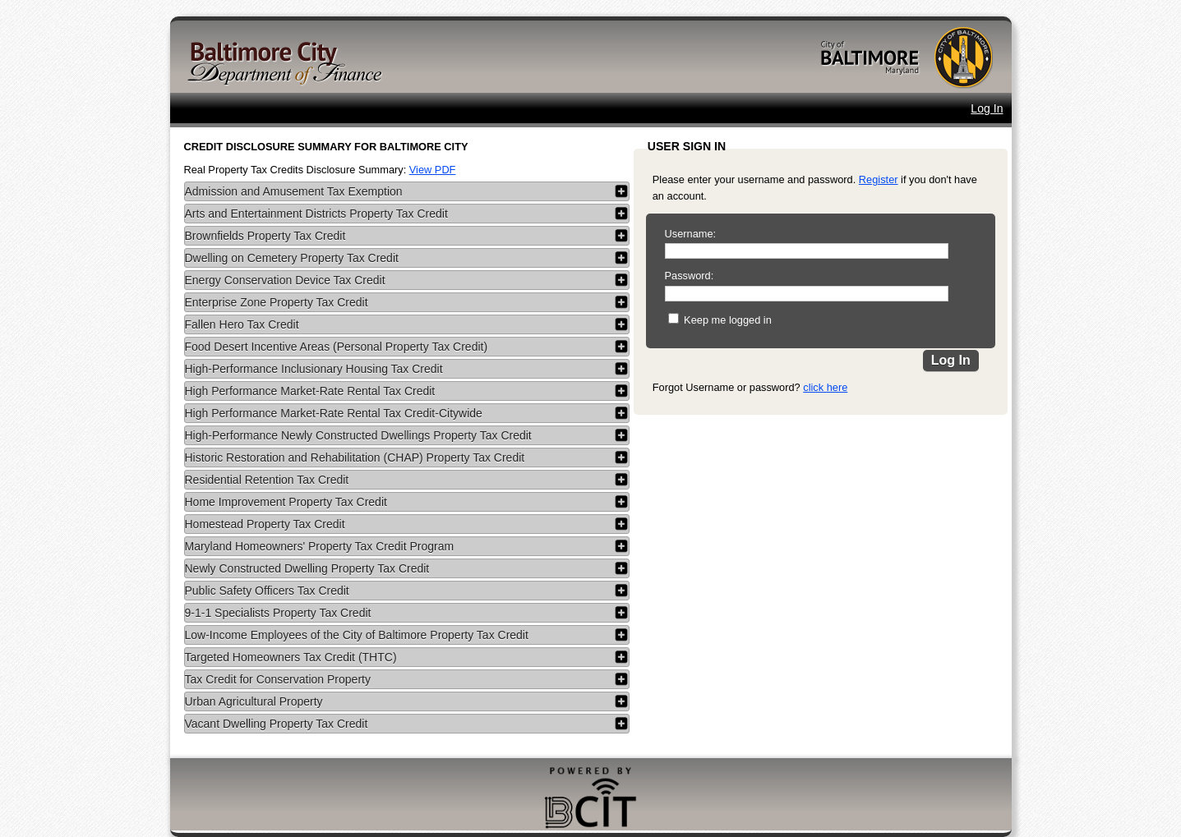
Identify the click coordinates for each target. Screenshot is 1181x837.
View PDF (432, 169)
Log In (987, 108)
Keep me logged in (728, 320)
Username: (691, 234)
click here (825, 387)
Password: (689, 275)
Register (878, 179)
